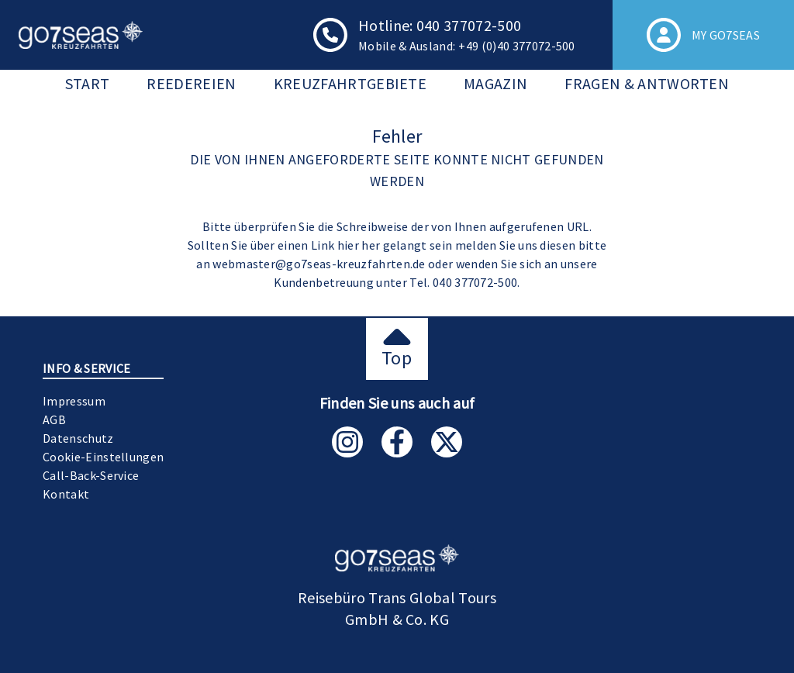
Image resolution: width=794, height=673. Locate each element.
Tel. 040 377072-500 (463, 282)
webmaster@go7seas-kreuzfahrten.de (319, 263)
